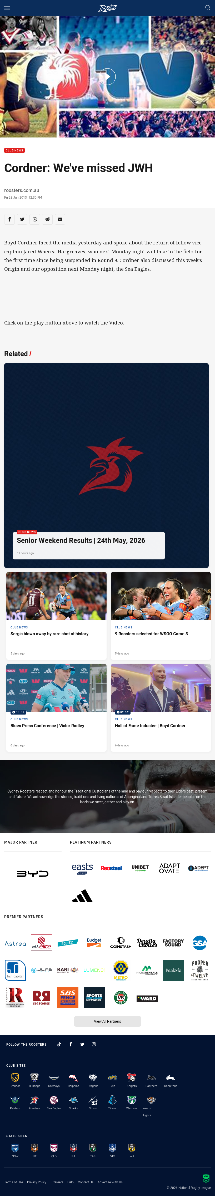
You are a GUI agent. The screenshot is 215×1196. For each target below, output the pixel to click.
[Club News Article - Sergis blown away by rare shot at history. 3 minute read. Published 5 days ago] (56, 616)
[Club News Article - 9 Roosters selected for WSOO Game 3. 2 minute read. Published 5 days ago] (161, 616)
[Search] (208, 8)
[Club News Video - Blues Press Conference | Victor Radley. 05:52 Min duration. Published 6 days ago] (56, 708)
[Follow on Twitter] (82, 1044)
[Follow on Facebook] (71, 1044)
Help (70, 1182)
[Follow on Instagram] (94, 1044)
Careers (58, 1182)
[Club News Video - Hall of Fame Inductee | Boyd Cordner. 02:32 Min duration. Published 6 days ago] (161, 708)
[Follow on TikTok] (59, 1044)
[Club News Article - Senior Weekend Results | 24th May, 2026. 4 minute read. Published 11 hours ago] (106, 465)
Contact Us (85, 1182)
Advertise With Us (110, 1182)
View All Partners (107, 1021)
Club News (14, 150)
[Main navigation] (7, 8)
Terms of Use (13, 1182)
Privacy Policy (36, 1182)
